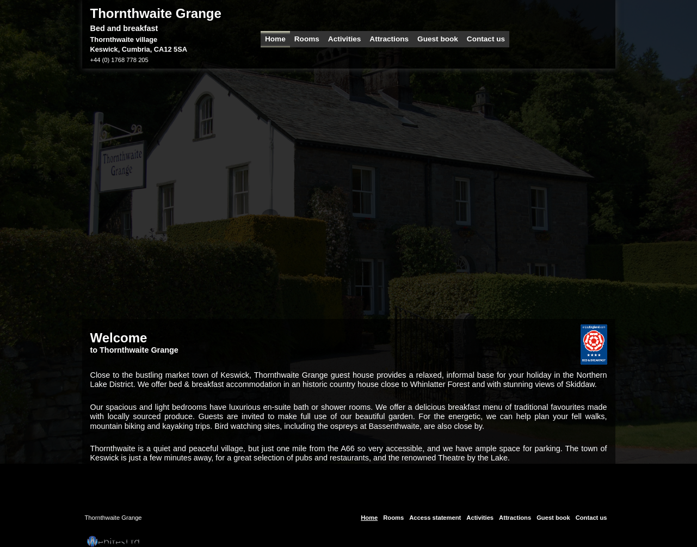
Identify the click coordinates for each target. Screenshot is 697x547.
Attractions (389, 39)
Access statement (435, 517)
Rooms (306, 39)
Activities (344, 39)
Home (275, 39)
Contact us (486, 39)
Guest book (437, 39)
